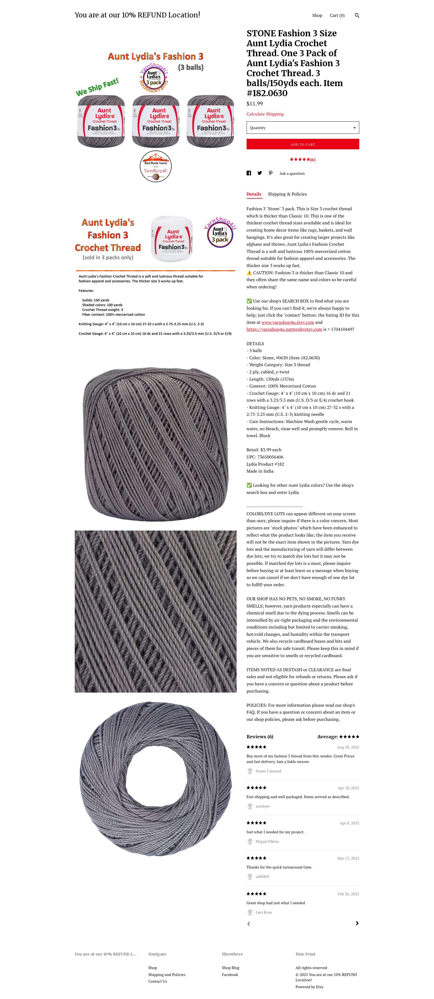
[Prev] (248, 924)
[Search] (357, 16)
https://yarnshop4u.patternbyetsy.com (284, 329)
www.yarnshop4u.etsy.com (288, 322)
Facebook (230, 974)
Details (255, 194)
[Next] (357, 924)
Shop (317, 15)
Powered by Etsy (309, 986)
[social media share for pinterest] (271, 173)
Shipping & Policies (287, 194)
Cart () (337, 15)
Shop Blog (230, 967)
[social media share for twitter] (260, 173)
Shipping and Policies (166, 974)
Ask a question (292, 173)
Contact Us (157, 981)
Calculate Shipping (265, 114)
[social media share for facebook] (249, 173)
